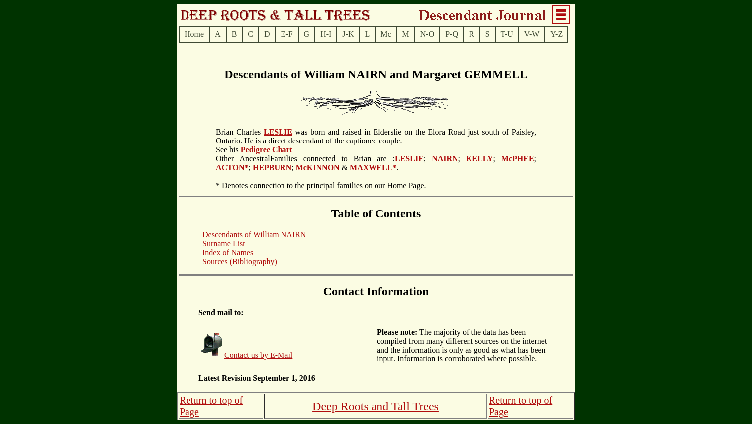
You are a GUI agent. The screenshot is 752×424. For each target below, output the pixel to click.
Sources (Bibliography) (239, 261)
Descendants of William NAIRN (254, 234)
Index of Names (227, 252)
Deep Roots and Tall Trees (375, 406)
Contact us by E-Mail (258, 355)
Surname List (223, 243)
